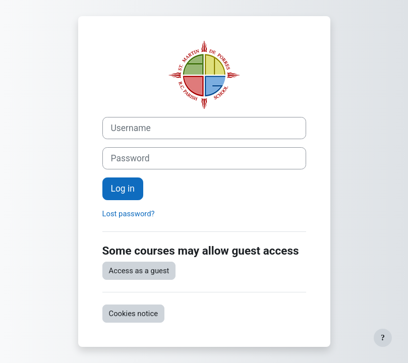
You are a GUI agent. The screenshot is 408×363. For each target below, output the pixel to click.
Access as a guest (139, 270)
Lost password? (128, 213)
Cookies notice (133, 313)
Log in (123, 189)
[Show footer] (383, 338)
